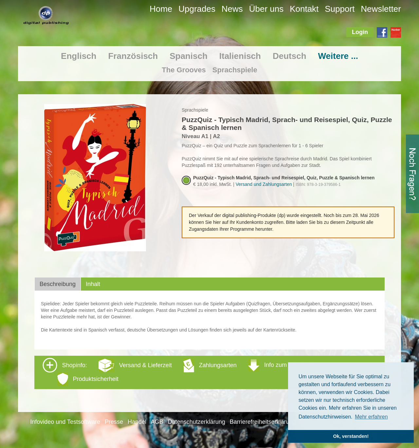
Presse (114, 422)
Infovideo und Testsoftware (65, 422)
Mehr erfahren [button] (371, 417)
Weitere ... (338, 56)
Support (340, 9)
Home (161, 9)
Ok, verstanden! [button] (351, 436)
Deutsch (289, 56)
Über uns (266, 9)
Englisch (78, 56)
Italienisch (240, 56)
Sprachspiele (234, 70)
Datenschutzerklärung (196, 422)
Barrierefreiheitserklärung (263, 422)
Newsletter (381, 9)
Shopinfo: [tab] (179, 372)
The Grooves (184, 70)
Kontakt (304, 9)
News (232, 9)
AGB (157, 422)
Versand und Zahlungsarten (264, 184)
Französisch (133, 56)
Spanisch (189, 56)
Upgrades (196, 9)
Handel (137, 422)
